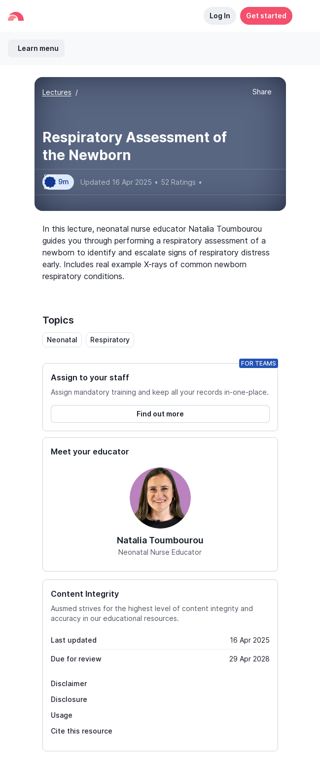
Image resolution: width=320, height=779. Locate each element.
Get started (266, 15)
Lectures (56, 92)
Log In (220, 15)
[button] (302, 16)
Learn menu (38, 48)
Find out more (160, 414)
